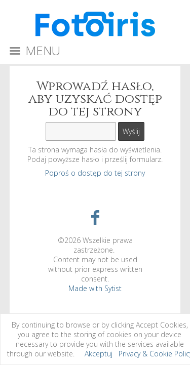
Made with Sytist (95, 288)
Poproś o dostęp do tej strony (95, 173)
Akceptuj (98, 353)
